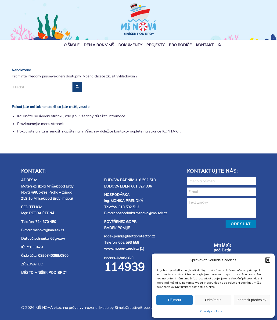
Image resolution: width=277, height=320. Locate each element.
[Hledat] (218, 45)
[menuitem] (59, 45)
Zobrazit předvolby (251, 300)
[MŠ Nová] (138, 22)
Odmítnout (213, 300)
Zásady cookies (211, 311)
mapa (67, 198)
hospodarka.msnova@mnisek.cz (141, 213)
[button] (267, 260)
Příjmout (174, 300)
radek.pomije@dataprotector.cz (129, 236)
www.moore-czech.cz (121, 248)
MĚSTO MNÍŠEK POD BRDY (44, 272)
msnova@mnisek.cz (48, 230)
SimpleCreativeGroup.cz (135, 307)
